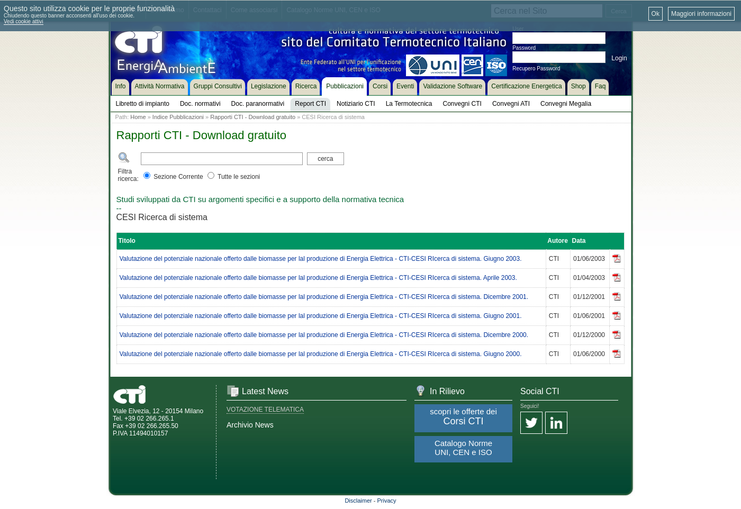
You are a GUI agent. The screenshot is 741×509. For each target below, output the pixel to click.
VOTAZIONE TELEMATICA (265, 409)
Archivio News (250, 425)
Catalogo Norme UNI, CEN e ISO (463, 448)
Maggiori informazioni (701, 13)
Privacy (386, 500)
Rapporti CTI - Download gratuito (252, 117)
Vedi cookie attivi (23, 21)
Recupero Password (536, 68)
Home (138, 117)
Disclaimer (358, 500)
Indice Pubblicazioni (178, 117)
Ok (655, 13)
